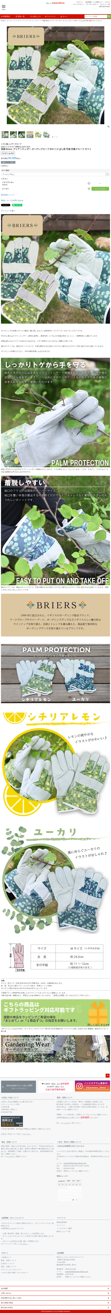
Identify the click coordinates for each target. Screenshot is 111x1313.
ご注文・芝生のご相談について (69, 1142)
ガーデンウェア (22, 21)
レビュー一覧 (105, 4)
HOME (3, 21)
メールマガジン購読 (64, 1228)
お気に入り (35, 16)
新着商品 (5, 16)
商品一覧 (20, 16)
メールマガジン (79, 4)
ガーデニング (11, 21)
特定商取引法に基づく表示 (11, 1298)
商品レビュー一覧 (63, 1231)
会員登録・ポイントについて (12, 1218)
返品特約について (8, 195)
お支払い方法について (10, 1098)
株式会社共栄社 (105, 6)
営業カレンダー (70, 1171)
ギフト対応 (5, 170)
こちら (66, 1123)
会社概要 (60, 1253)
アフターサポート (93, 4)
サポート (4, 1253)
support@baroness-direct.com (75, 1163)
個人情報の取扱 (7, 1303)
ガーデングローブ (35, 21)
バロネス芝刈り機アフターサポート (14, 1273)
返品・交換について (9, 1142)
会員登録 (89, 2)
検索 (109, 16)
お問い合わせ (6, 1293)
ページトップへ (108, 1076)
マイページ (50, 16)
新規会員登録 (62, 1222)
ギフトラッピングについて (11, 1270)
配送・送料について (64, 1098)
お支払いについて (8, 1263)
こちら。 (28, 1134)
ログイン (80, 2)
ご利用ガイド (98, 2)
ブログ (108, 2)
